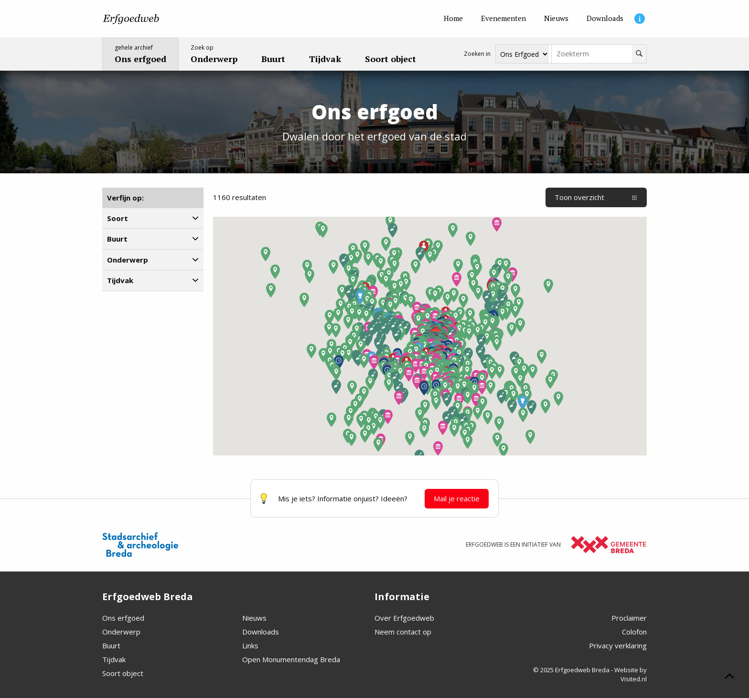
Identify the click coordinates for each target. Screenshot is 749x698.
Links (250, 645)
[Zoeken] (639, 54)
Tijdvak (114, 659)
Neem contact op (402, 631)
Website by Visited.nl (630, 675)
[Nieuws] (556, 19)
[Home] (453, 19)
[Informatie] (639, 18)
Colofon (634, 631)
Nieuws (254, 618)
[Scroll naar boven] (729, 677)
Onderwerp (121, 631)
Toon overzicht (596, 197)
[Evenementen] (503, 19)
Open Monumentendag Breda (291, 659)
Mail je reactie (457, 498)
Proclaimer (629, 618)
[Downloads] (605, 19)
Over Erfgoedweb (404, 618)
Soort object (122, 673)
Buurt (111, 645)
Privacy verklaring (618, 645)
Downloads (260, 631)
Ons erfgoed (123, 618)
